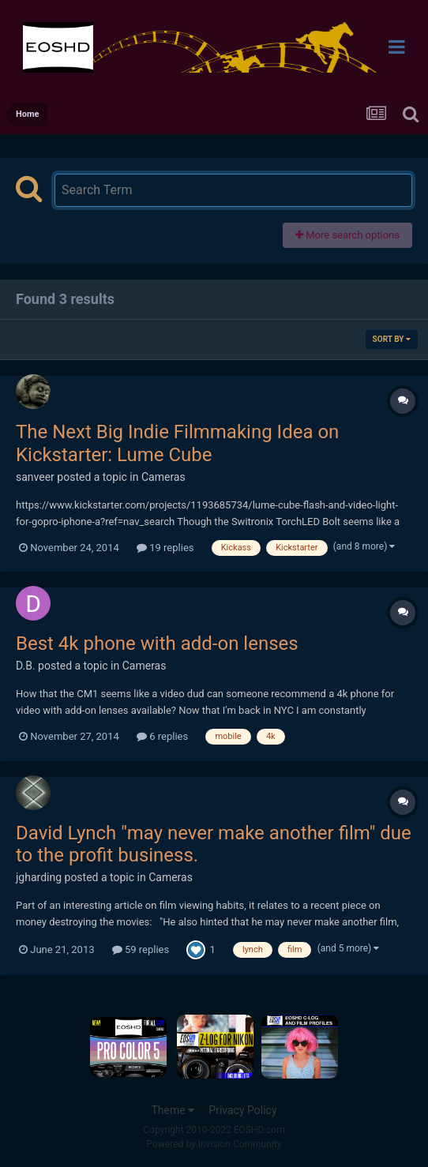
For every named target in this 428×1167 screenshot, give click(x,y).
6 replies (162, 736)
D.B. (26, 665)
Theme (172, 1110)
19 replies (165, 547)
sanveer (35, 477)
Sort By (392, 339)
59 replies (140, 949)
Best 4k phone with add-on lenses (157, 643)
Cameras (163, 477)
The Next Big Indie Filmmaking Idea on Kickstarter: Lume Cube (177, 443)
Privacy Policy (242, 1110)
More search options (347, 235)
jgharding (39, 877)
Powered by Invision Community (214, 1144)
